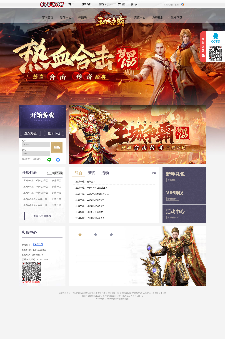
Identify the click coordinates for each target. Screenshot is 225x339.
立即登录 (56, 147)
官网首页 (47, 19)
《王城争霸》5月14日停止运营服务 (90, 187)
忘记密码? (26, 159)
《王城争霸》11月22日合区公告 (89, 206)
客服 (134, 4)
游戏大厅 (104, 4)
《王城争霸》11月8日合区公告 (88, 212)
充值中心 (139, 19)
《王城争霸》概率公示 (84, 181)
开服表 (82, 19)
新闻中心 (65, 19)
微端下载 (176, 19)
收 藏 (176, 4)
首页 (71, 4)
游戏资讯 (87, 4)
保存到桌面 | (169, 4)
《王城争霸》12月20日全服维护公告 (91, 193)
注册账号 (37, 159)
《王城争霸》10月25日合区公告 (89, 218)
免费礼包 (157, 19)
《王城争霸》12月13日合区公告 (89, 200)
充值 (121, 4)
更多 (154, 173)
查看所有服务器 (42, 216)
